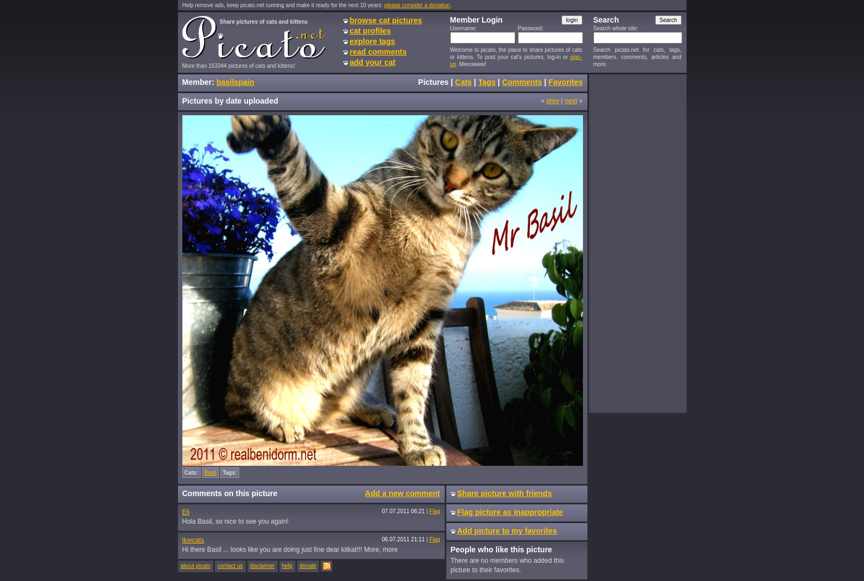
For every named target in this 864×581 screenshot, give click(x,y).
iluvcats (193, 540)
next (571, 101)
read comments (378, 51)
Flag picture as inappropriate (510, 512)
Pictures (433, 82)
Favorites (565, 82)
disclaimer (262, 566)
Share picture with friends (504, 493)
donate (308, 566)
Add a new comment (402, 493)
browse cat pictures (386, 20)
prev (553, 101)
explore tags (372, 41)
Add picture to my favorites (507, 530)
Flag (434, 511)
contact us (230, 566)
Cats (463, 82)
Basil (210, 473)
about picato (196, 566)
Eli (186, 512)
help (287, 566)
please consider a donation (417, 5)
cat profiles (370, 30)
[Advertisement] (637, 243)
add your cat (373, 62)
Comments (522, 82)
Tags (487, 82)
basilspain (235, 82)
